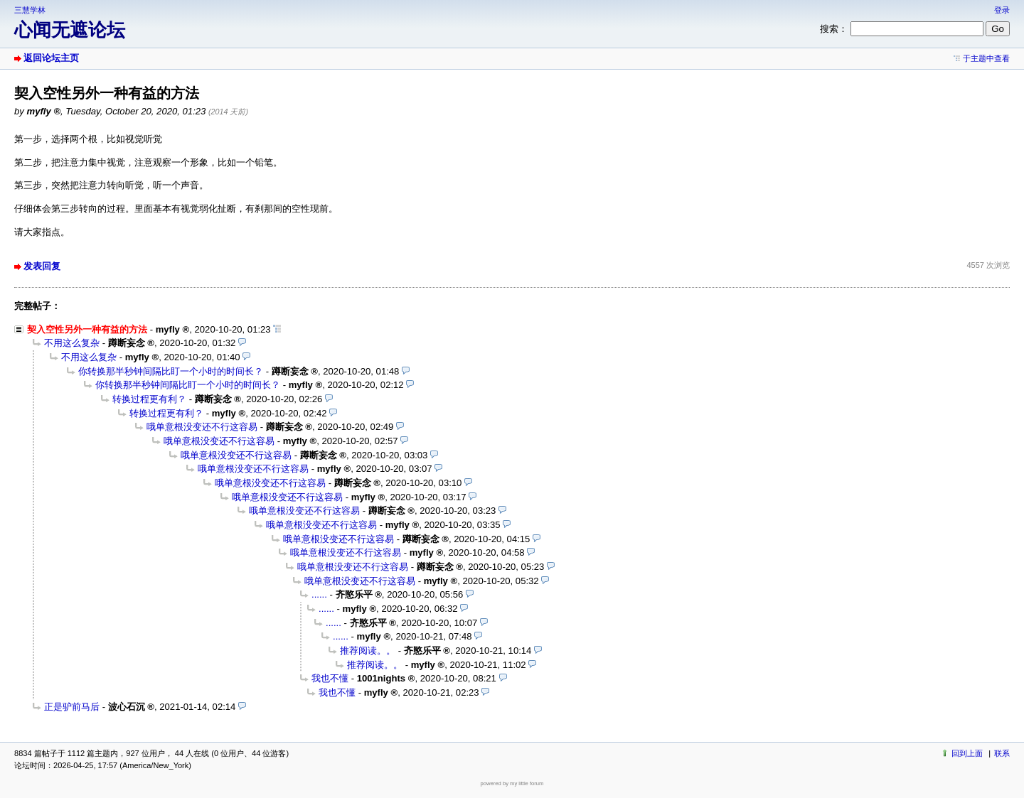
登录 (1002, 10)
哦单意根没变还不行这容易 (201, 426)
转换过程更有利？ (149, 399)
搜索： (834, 28)
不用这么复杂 (72, 343)
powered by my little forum (512, 783)
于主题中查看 (986, 58)
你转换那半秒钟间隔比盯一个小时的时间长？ (170, 371)
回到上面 (967, 753)
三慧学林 (30, 10)
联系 (1002, 753)
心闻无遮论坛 (69, 30)
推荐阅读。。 (367, 650)
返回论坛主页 (51, 58)
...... (319, 594)
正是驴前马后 (72, 706)
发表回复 (41, 266)
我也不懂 (329, 678)
